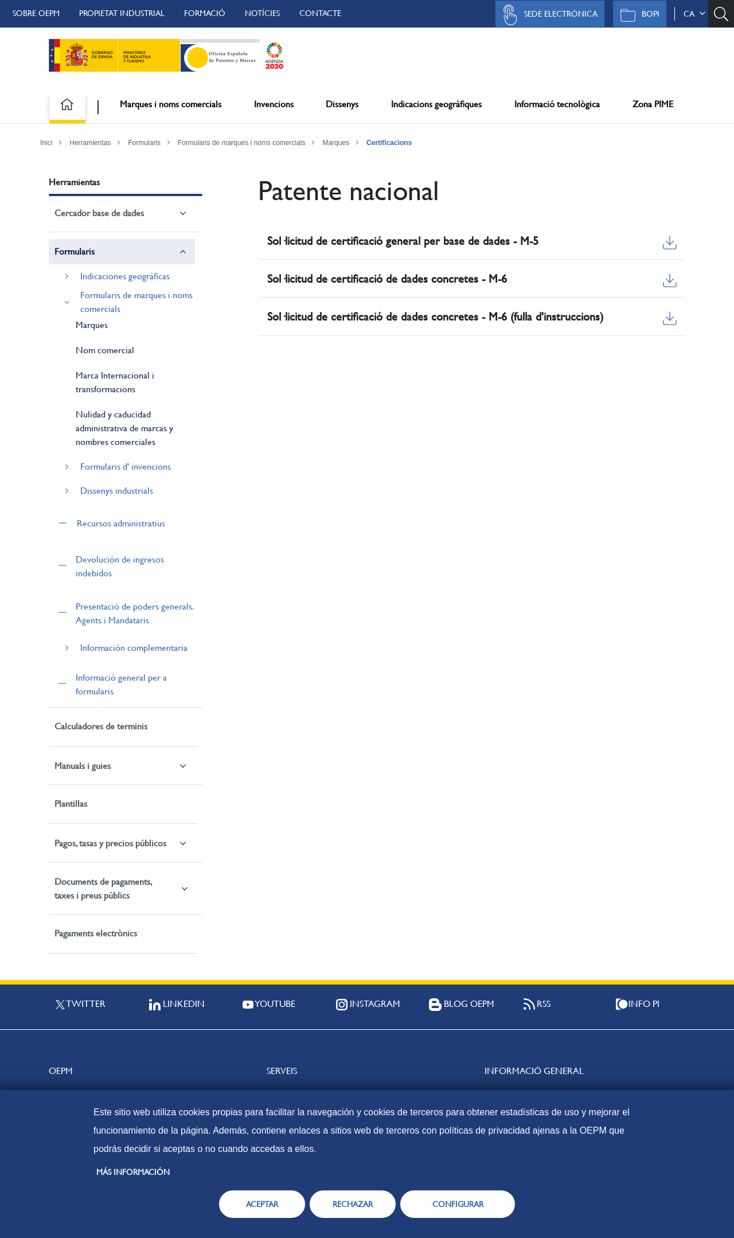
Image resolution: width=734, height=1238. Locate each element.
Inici (46, 143)
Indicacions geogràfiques (436, 104)
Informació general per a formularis (121, 684)
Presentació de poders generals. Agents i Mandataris (134, 613)
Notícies (262, 13)
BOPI (636, 15)
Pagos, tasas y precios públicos (110, 843)
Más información (133, 1172)
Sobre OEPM (36, 13)
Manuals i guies (82, 765)
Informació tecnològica (557, 104)
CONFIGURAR (457, 1204)
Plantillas (70, 803)
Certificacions (389, 143)
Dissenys (342, 104)
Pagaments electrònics (95, 933)
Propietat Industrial (122, 13)
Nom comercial (105, 350)
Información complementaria (134, 647)
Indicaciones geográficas (125, 276)
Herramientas (90, 143)
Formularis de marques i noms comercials (242, 143)
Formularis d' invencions (125, 466)
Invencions (274, 104)
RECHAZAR (353, 1204)
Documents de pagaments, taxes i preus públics (102, 888)
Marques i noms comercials (170, 104)
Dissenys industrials (116, 490)
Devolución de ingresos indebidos (120, 566)
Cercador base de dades (99, 213)
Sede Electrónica (547, 15)
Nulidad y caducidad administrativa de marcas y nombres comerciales (124, 428)
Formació (204, 13)
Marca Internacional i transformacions (115, 382)
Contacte (320, 13)
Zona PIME (653, 104)
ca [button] (694, 14)
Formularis (144, 143)
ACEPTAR (262, 1204)
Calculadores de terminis (100, 726)
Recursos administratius (121, 523)
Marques (335, 143)
